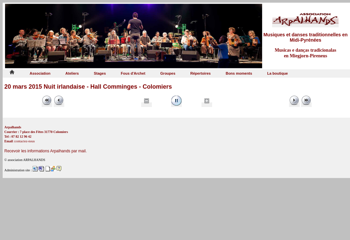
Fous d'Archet (133, 73)
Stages (100, 73)
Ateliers (72, 73)
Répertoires (200, 73)
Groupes (167, 73)
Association (40, 73)
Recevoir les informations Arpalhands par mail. (45, 151)
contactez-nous (25, 141)
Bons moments (239, 73)
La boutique (277, 73)
